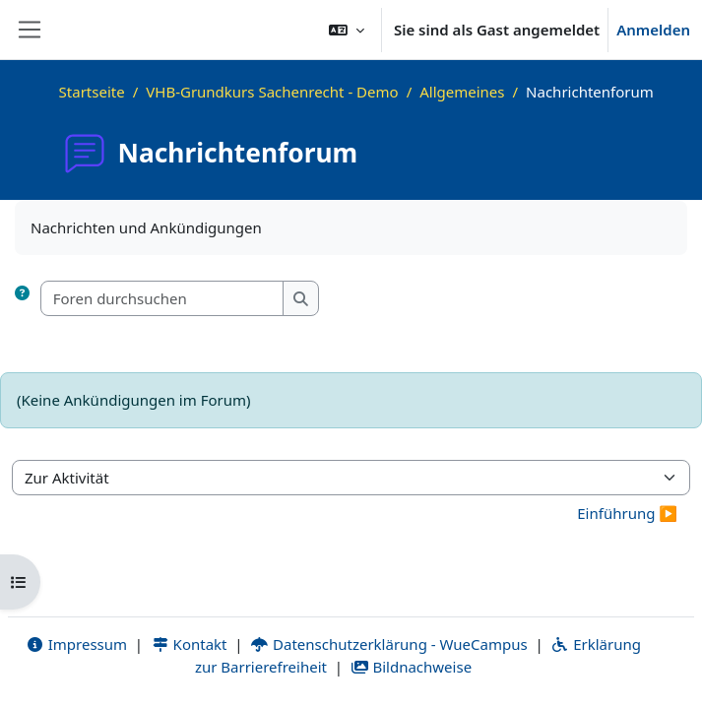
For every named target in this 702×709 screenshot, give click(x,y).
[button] (346, 29)
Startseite (92, 91)
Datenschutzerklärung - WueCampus (388, 644)
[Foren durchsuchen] (162, 299)
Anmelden (653, 29)
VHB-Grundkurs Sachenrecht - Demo (272, 91)
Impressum (76, 644)
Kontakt (189, 644)
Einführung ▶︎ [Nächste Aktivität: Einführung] (627, 513)
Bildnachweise (411, 667)
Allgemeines (461, 91)
